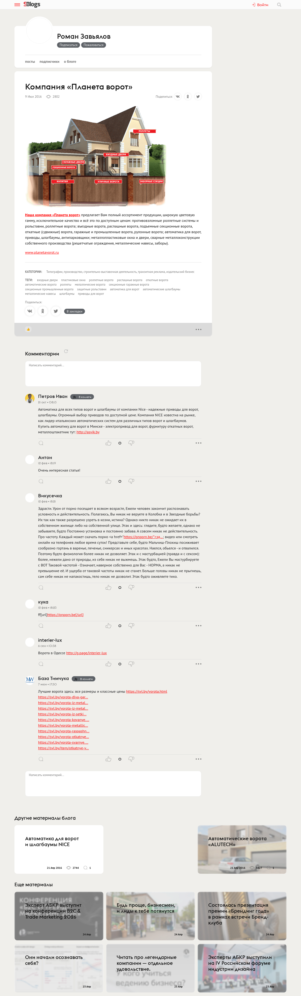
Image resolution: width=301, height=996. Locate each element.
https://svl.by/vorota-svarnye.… (63, 742)
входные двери (47, 280)
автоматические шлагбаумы (161, 289)
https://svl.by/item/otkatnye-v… (63, 748)
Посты (30, 61)
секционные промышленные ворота (49, 289)
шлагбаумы (67, 294)
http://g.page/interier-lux (86, 652)
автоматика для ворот (124, 289)
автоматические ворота (41, 285)
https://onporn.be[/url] (65, 614)
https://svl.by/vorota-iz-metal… (63, 702)
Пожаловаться (94, 45)
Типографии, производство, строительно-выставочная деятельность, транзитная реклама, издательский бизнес (120, 272)
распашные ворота (129, 280)
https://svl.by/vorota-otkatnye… (63, 736)
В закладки (74, 311)
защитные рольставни (91, 289)
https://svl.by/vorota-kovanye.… (63, 719)
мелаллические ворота (90, 285)
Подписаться (68, 45)
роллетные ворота (101, 280)
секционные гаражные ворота (129, 285)
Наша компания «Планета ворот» (52, 214)
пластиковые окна (73, 280)
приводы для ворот (91, 294)
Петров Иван (52, 396)
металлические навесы (40, 294)
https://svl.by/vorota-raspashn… (63, 731)
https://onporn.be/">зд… (143, 536)
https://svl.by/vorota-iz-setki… (62, 714)
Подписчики (49, 61)
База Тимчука (53, 678)
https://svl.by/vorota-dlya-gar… (63, 697)
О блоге (70, 61)
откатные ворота (157, 280)
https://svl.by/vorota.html (146, 691)
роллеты (65, 285)
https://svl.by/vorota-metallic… (63, 725)
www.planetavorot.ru (42, 252)
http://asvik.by (87, 432)
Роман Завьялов (84, 36)
